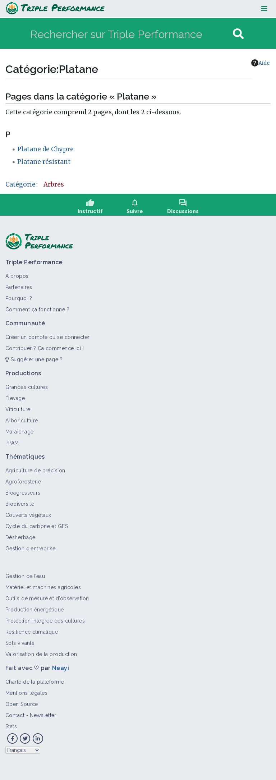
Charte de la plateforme (34, 682)
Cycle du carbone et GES (36, 526)
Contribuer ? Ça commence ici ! (44, 348)
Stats (11, 726)
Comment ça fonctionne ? (37, 309)
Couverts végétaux (28, 515)
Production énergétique (34, 609)
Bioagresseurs (23, 493)
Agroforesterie (23, 482)
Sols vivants (19, 643)
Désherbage (20, 537)
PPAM (12, 443)
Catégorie (20, 184)
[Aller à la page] (238, 34)
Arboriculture (21, 420)
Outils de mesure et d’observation (47, 598)
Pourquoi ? (18, 298)
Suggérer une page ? (34, 359)
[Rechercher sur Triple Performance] (130, 34)
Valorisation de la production (41, 654)
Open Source (21, 704)
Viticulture (18, 409)
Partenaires (18, 287)
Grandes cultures (26, 387)
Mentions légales (26, 693)
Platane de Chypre (45, 149)
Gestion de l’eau (25, 576)
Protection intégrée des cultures (45, 621)
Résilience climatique (31, 632)
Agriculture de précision (35, 470)
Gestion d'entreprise (30, 548)
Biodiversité (19, 504)
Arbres (53, 184)
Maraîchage (19, 432)
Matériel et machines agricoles (43, 587)
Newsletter (43, 715)
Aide (260, 62)
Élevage (15, 398)
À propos (17, 276)
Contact (14, 715)
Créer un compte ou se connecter (47, 337)
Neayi (60, 668)
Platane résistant (43, 162)
